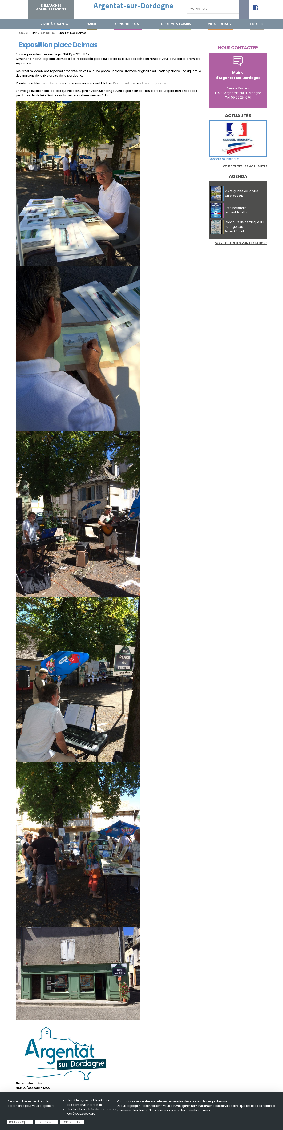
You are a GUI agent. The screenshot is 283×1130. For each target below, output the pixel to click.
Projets (257, 24)
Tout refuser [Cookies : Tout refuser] (46, 1122)
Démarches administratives (51, 7)
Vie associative (221, 24)
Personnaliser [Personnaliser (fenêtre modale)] (72, 1122)
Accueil (19, 23)
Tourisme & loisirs (175, 24)
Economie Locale (128, 24)
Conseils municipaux (224, 159)
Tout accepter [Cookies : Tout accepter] (19, 1122)
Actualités (48, 32)
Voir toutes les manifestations (241, 243)
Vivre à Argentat (55, 24)
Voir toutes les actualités (245, 166)
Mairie (92, 24)
